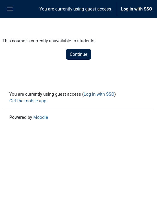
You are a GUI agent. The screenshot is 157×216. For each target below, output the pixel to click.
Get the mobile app (27, 101)
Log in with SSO (136, 9)
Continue (78, 54)
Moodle (40, 117)
